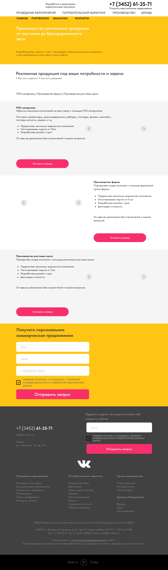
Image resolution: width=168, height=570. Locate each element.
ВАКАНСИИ (60, 18)
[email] (52, 359)
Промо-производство (130, 476)
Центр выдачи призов (80, 490)
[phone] (52, 371)
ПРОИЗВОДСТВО (124, 12)
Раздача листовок (78, 483)
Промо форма (125, 490)
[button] (42, 163)
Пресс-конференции (28, 497)
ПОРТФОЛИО (40, 18)
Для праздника (125, 511)
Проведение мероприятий (32, 476)
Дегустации (75, 486)
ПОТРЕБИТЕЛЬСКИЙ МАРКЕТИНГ (84, 12)
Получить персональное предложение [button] (130, 8)
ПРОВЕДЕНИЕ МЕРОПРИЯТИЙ (36, 12)
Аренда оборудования (130, 497)
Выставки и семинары (29, 483)
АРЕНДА (146, 12)
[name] (52, 347)
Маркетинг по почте (79, 504)
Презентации (23, 493)
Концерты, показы (26, 500)
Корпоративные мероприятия (33, 486)
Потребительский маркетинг (85, 476)
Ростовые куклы (126, 486)
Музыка (121, 504)
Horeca (72, 500)
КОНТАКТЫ (82, 18)
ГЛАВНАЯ (22, 18)
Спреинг (73, 493)
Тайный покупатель (79, 507)
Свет (119, 507)
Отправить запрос (53, 394)
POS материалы (126, 483)
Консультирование (78, 497)
